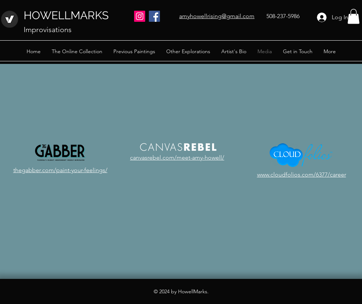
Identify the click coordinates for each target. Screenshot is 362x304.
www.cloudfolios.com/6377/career (301, 174)
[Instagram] (139, 16)
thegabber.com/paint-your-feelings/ (60, 170)
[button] (353, 16)
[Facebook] (154, 16)
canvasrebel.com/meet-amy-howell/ (177, 157)
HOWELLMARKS (66, 15)
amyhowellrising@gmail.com (217, 16)
